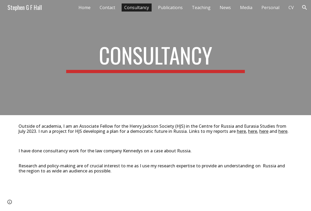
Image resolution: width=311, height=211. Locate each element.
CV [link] (291, 7)
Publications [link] (170, 7)
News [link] (225, 7)
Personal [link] (270, 7)
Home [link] (84, 7)
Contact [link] (107, 7)
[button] (304, 7)
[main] (155, 57)
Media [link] (246, 7)
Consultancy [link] (136, 7)
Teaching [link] (201, 7)
